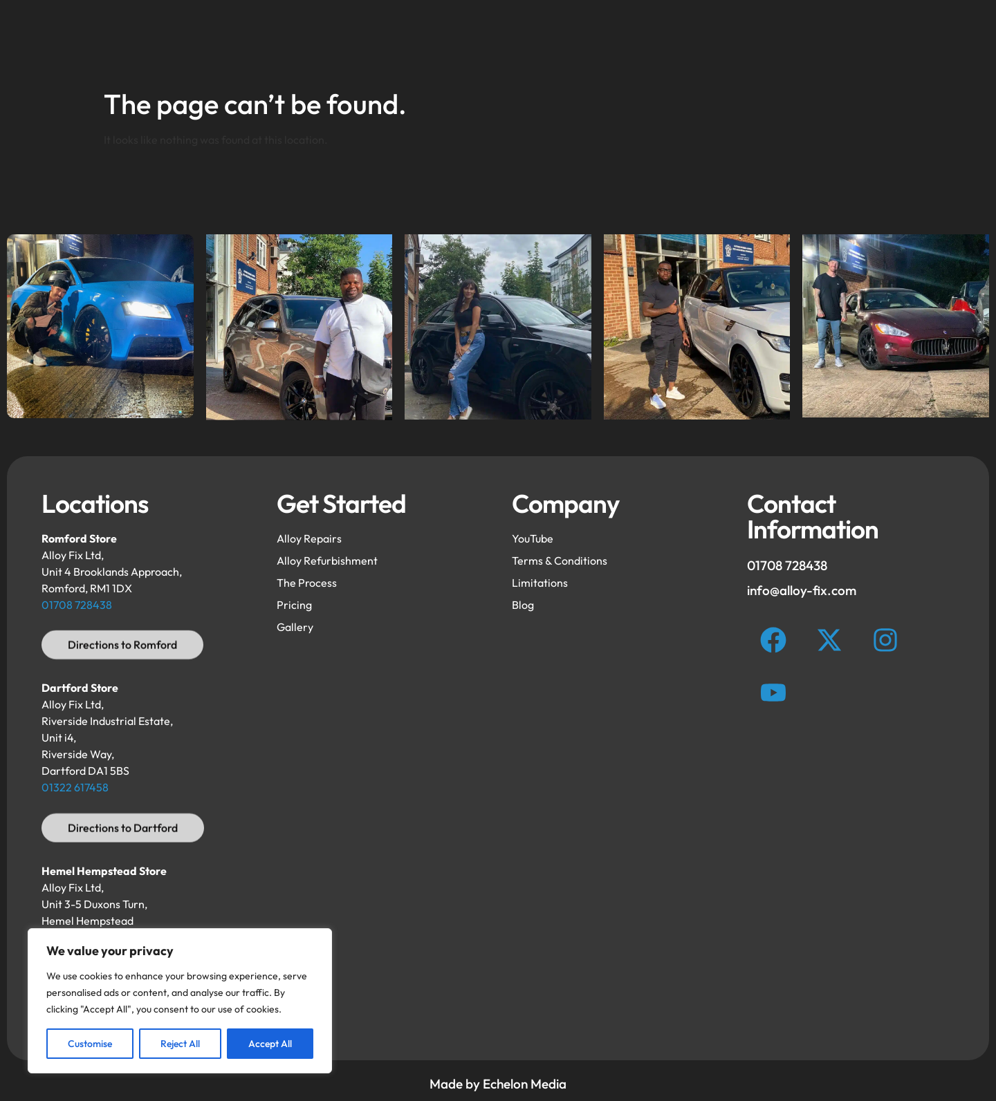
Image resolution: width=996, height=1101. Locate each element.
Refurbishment (364, 39)
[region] (180, 1000)
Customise (90, 1043)
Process (683, 39)
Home (270, 39)
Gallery (604, 39)
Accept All (270, 1043)
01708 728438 (77, 605)
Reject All (180, 1043)
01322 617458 (75, 787)
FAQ (533, 39)
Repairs (462, 39)
